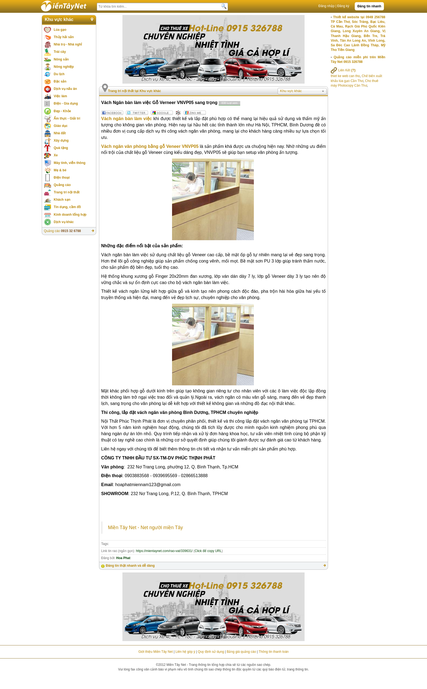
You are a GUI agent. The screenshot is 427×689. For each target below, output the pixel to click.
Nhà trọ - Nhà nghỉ (68, 44)
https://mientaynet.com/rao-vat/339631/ (164, 551)
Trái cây (60, 52)
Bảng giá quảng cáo (241, 652)
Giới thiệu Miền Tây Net (155, 652)
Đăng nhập (326, 6)
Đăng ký (343, 6)
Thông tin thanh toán (273, 652)
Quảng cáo (62, 185)
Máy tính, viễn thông (69, 163)
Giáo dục (61, 126)
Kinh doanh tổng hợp (70, 215)
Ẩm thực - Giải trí (67, 118)
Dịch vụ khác (64, 222)
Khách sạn (62, 200)
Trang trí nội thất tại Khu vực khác (134, 91)
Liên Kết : (343, 70)
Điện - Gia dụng (66, 103)
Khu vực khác (59, 19)
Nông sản (61, 59)
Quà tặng (61, 148)
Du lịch (59, 74)
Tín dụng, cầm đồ (67, 207)
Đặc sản (60, 81)
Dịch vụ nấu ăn (65, 89)
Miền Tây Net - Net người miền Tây (145, 527)
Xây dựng (61, 140)
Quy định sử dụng (211, 652)
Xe (56, 155)
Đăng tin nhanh (369, 6)
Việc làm (60, 96)
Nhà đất (60, 133)
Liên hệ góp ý (185, 652)
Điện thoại (62, 177)
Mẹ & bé (60, 170)
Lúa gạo (60, 30)
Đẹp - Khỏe (62, 111)
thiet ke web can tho (345, 76)
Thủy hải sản (64, 37)
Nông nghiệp (64, 67)
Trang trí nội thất (67, 192)
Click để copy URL (208, 551)
